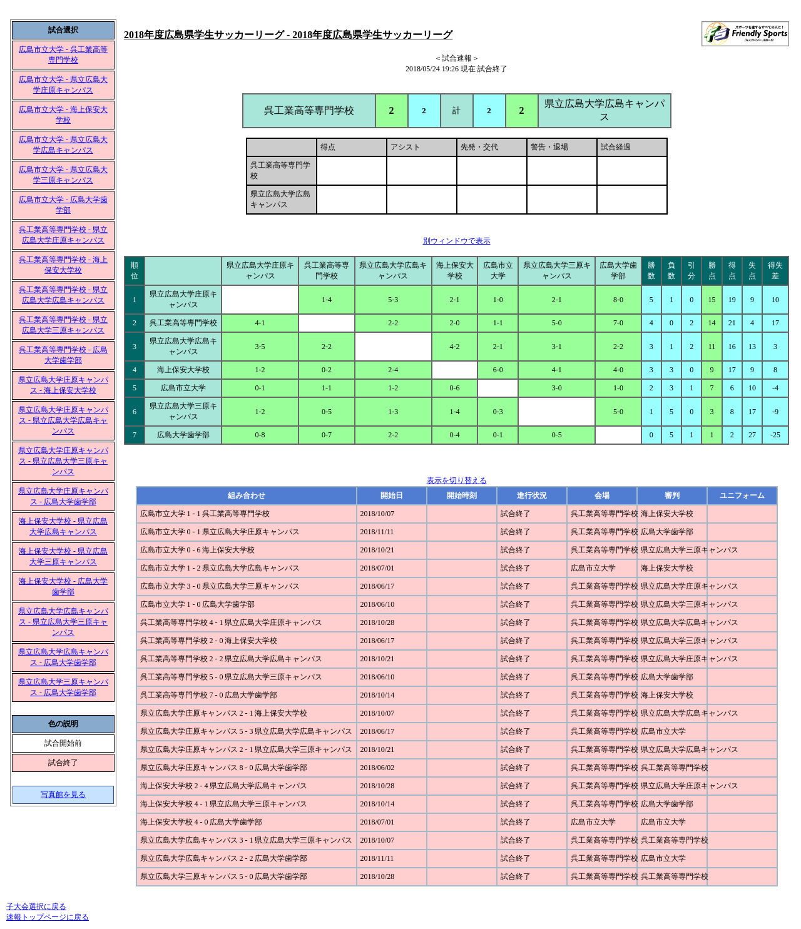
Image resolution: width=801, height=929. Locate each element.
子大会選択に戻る (36, 906)
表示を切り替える (457, 480)
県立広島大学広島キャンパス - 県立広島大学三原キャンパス (63, 622)
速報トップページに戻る (47, 917)
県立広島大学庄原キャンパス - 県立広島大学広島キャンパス (63, 420)
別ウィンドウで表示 (457, 240)
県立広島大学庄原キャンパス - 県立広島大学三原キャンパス (63, 461)
